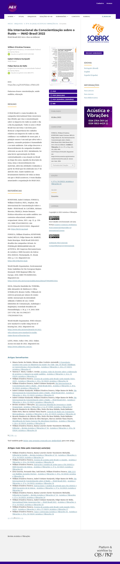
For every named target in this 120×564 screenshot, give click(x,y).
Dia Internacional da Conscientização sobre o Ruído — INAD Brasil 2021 (44, 398)
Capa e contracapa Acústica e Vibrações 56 (51, 512)
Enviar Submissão (94, 53)
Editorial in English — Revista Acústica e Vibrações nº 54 (34, 455)
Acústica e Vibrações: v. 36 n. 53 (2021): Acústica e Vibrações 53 (43, 401)
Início (10, 24)
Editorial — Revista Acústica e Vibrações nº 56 (30, 428)
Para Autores (89, 94)
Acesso (109, 3)
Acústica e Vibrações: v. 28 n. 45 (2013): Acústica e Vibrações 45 (51, 414)
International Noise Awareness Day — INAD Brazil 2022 (34, 502)
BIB (53, 104)
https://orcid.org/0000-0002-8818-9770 (22, 73)
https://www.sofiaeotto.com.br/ (20, 346)
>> (16, 435)
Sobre (11, 16)
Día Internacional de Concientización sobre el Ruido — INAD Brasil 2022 (44, 479)
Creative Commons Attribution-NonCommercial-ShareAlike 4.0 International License (63, 228)
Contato (76, 16)
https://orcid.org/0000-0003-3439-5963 (22, 54)
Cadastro (100, 3)
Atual (21, 16)
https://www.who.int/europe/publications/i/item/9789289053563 (33, 281)
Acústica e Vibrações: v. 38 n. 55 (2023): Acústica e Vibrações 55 (43, 394)
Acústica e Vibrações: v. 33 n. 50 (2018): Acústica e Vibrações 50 (44, 461)
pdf (54, 91)
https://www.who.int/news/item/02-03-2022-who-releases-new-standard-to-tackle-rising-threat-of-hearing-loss (25, 332)
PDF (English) (58, 95)
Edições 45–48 (46, 16)
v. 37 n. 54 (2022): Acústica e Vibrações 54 (41, 24)
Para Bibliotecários (91, 98)
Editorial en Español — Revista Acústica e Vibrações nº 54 (35, 495)
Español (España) (91, 75)
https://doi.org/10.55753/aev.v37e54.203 (23, 85)
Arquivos (32, 16)
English (87, 72)
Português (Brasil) (91, 68)
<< (9, 518)
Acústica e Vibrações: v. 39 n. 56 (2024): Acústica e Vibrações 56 (43, 381)
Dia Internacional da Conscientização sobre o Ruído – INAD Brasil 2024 (42, 384)
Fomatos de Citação (60, 165)
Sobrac (86, 16)
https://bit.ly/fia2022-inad (17, 261)
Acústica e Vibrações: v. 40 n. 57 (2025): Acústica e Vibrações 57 (43, 509)
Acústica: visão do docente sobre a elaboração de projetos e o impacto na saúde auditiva (44, 373)
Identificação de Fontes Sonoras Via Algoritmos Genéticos (35, 421)
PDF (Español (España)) (63, 99)
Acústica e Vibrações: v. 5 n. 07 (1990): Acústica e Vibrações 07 (48, 407)
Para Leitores (89, 91)
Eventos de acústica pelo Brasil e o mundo (51, 460)
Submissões (61, 16)
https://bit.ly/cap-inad (19, 229)
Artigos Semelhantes (18, 357)
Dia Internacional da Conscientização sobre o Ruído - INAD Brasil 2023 (44, 391)
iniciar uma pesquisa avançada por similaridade (42, 441)
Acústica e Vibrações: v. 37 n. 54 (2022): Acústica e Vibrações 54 (44, 482)
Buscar (106, 16)
